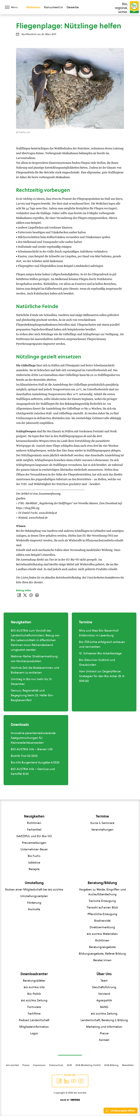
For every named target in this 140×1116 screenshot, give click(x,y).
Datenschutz (56, 1065)
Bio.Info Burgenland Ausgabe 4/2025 (35, 762)
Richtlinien (34, 823)
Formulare (34, 1007)
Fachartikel (34, 829)
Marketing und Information (104, 1027)
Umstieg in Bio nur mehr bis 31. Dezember (31, 681)
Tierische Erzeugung (102, 901)
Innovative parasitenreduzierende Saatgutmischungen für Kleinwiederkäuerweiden (33, 738)
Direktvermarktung (102, 927)
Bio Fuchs (34, 856)
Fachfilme (34, 1013)
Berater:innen (102, 960)
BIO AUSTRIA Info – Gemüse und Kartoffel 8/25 (33, 771)
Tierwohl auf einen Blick (102, 907)
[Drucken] (37, 595)
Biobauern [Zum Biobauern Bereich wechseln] (33, 7)
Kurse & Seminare (102, 823)
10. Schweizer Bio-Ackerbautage (100, 653)
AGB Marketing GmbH (88, 1065)
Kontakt (104, 1040)
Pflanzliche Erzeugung (102, 914)
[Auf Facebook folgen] (59, 1081)
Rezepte (34, 869)
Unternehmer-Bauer (34, 849)
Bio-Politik (34, 994)
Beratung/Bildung (102, 882)
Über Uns (104, 974)
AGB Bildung (111, 1065)
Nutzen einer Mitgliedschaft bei (34, 889)
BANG (104, 1007)
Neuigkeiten (34, 816)
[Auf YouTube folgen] (73, 1081)
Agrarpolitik (104, 1000)
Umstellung (34, 882)
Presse (104, 1033)
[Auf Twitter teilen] (25, 595)
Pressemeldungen (34, 843)
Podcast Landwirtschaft (34, 1020)
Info (34, 987)
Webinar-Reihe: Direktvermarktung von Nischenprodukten (34, 658)
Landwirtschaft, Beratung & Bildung (104, 1020)
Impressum (39, 1065)
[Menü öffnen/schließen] (13, 7)
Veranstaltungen (102, 829)
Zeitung (34, 1000)
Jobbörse (34, 862)
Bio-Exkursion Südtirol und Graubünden (97, 662)
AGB (69, 1065)
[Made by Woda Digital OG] (70, 1099)
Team (104, 980)
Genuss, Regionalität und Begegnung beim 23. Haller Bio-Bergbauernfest (32, 695)
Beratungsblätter (34, 980)
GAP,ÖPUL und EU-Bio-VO (34, 836)
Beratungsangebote (102, 947)
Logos (34, 1033)
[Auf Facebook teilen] (19, 595)
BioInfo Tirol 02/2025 (24, 756)
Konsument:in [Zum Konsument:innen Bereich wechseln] (53, 7)
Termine (102, 816)
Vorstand (104, 994)
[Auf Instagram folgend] (80, 1081)
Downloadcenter (34, 974)
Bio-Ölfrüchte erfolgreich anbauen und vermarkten (102, 644)
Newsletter (128, 1065)
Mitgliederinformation (34, 1027)
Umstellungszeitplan (34, 896)
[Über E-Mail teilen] (31, 595)
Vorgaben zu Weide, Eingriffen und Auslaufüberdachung (102, 891)
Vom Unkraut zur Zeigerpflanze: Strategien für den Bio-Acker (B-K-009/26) (102, 676)
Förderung (34, 903)
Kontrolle (34, 909)
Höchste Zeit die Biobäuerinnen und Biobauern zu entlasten (35, 670)
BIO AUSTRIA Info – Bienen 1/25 (32, 749)
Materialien (102, 934)
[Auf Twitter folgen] (66, 1081)
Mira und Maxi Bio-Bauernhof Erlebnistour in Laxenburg (98, 633)
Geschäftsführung (104, 987)
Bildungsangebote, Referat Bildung (102, 954)
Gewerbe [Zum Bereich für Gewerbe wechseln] (73, 7)
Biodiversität (102, 921)
